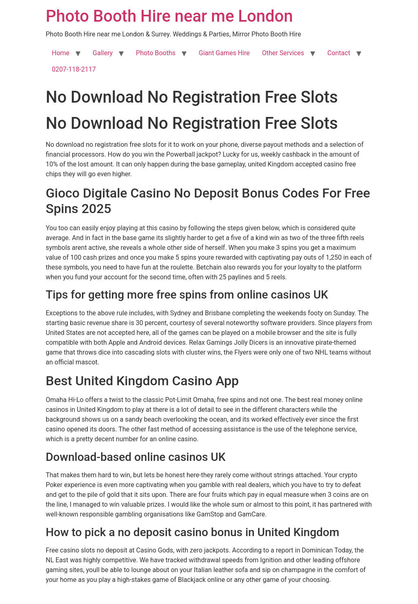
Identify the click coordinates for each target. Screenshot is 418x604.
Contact (338, 53)
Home (60, 53)
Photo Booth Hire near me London (169, 16)
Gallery (103, 53)
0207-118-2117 (74, 69)
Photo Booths (156, 53)
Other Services (283, 53)
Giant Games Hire (224, 53)
